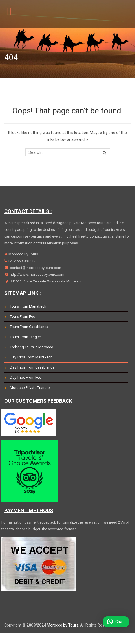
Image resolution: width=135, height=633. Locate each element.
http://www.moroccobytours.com (36, 274)
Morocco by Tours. (63, 625)
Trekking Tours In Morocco (31, 347)
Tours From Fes (22, 316)
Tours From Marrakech (28, 306)
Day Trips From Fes (25, 377)
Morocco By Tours (23, 254)
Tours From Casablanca (29, 327)
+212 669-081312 (21, 261)
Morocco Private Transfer (30, 388)
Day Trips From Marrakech (31, 357)
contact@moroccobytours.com (35, 268)
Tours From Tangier (25, 337)
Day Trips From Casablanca (32, 367)
